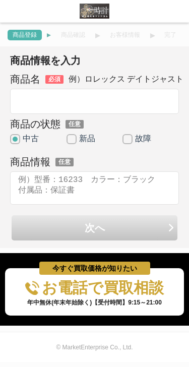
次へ (130, 233)
